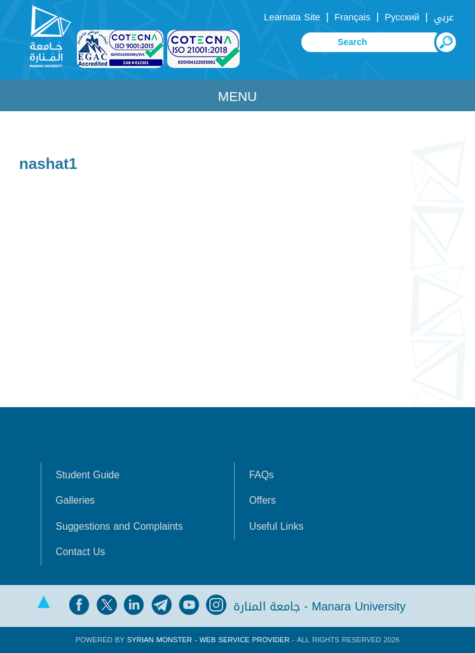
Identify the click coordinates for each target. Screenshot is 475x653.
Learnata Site (292, 17)
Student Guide (88, 475)
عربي (444, 17)
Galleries (75, 500)
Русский (402, 17)
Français (352, 17)
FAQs (261, 475)
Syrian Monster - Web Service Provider (208, 640)
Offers (262, 500)
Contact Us (81, 552)
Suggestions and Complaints (119, 526)
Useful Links (276, 526)
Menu (237, 96)
